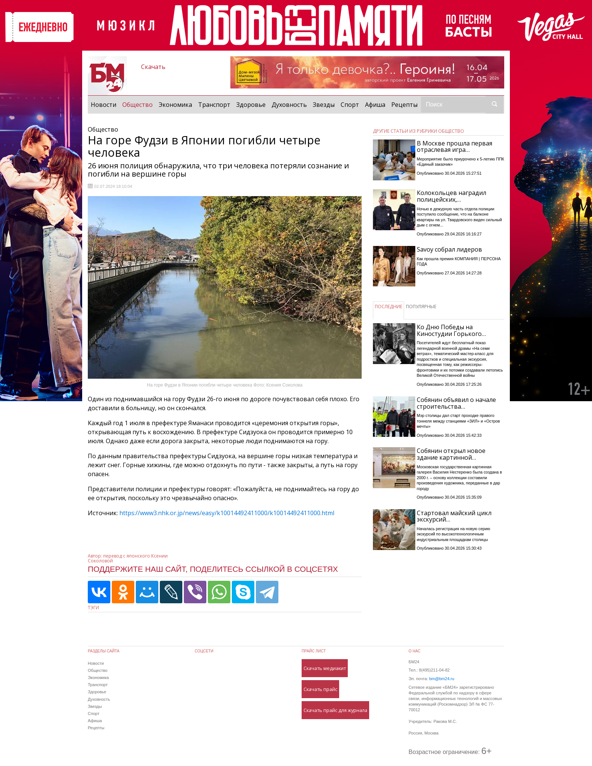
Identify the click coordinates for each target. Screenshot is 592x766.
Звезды (324, 104)
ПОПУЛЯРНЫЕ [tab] (421, 306)
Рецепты (404, 104)
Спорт (350, 104)
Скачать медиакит (325, 668)
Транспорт (214, 104)
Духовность (289, 104)
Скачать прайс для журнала (335, 710)
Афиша (375, 104)
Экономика (175, 104)
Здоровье (251, 104)
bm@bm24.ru (441, 678)
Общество (139, 104)
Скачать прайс (320, 689)
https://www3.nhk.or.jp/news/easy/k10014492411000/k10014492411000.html (226, 513)
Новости (103, 104)
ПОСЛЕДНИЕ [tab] (388, 306)
